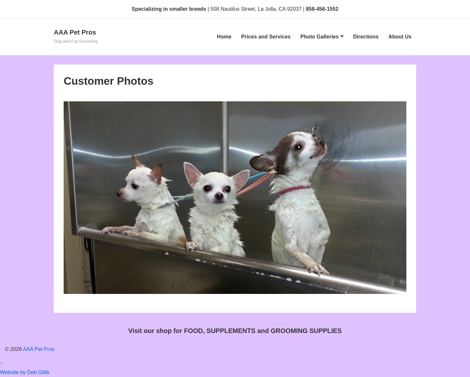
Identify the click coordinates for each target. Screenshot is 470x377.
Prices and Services (265, 36)
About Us (400, 36)
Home (224, 36)
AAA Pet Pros (75, 32)
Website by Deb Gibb (24, 372)
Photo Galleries (319, 36)
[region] (235, 197)
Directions (366, 36)
